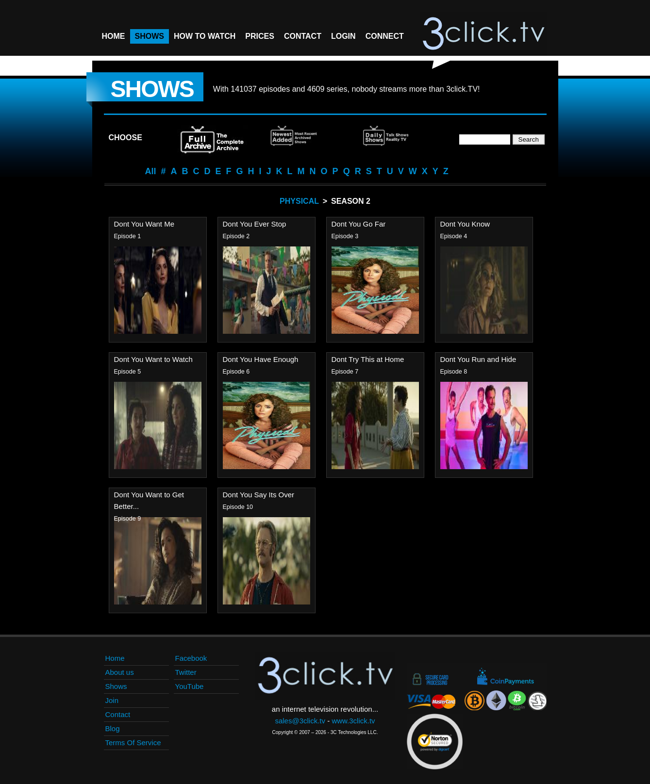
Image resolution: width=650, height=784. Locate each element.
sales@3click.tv (300, 721)
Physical (299, 201)
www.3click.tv (353, 721)
